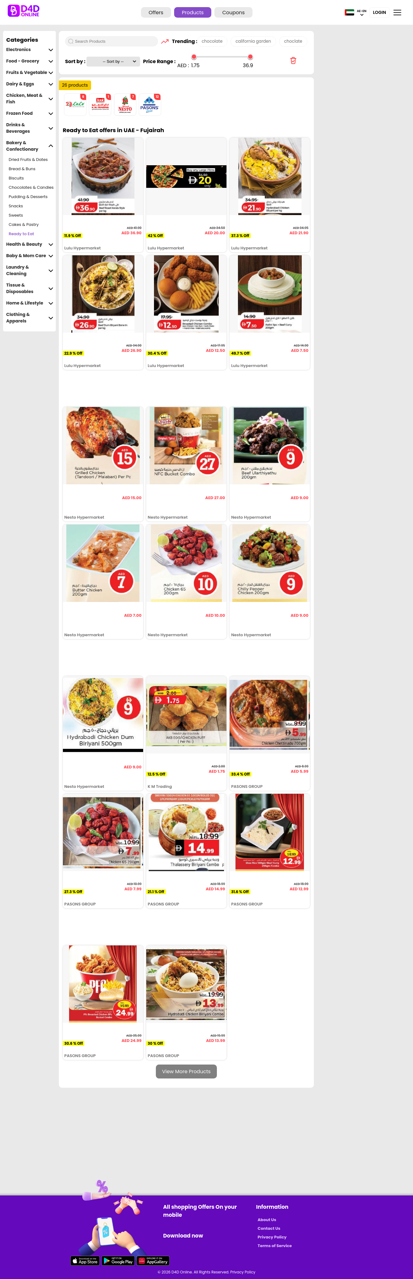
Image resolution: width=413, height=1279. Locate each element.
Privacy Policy (272, 1237)
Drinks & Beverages (29, 128)
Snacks (16, 206)
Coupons (233, 12)
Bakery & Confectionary (29, 146)
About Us (267, 1220)
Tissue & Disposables (29, 288)
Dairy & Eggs (29, 84)
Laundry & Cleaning (29, 270)
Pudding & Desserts (28, 197)
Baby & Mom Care (29, 256)
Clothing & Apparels (29, 317)
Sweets (16, 215)
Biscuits (16, 178)
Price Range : (159, 61)
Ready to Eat (21, 234)
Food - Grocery (29, 61)
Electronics (29, 49)
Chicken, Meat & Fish (29, 98)
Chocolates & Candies (31, 187)
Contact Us (269, 1228)
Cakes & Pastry (24, 224)
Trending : (183, 41)
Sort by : (75, 61)
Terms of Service (275, 1246)
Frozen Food (29, 113)
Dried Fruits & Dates (28, 159)
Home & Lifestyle (29, 303)
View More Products (186, 1071)
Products (193, 12)
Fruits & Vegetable (29, 72)
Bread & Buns (22, 169)
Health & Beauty (29, 244)
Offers (156, 12)
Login (379, 12)
